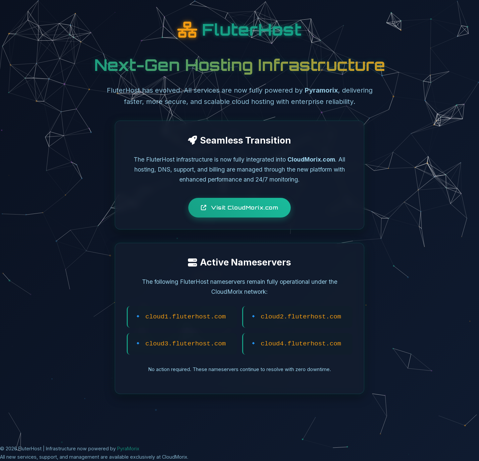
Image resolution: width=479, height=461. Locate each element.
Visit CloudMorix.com (239, 207)
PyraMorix (128, 448)
